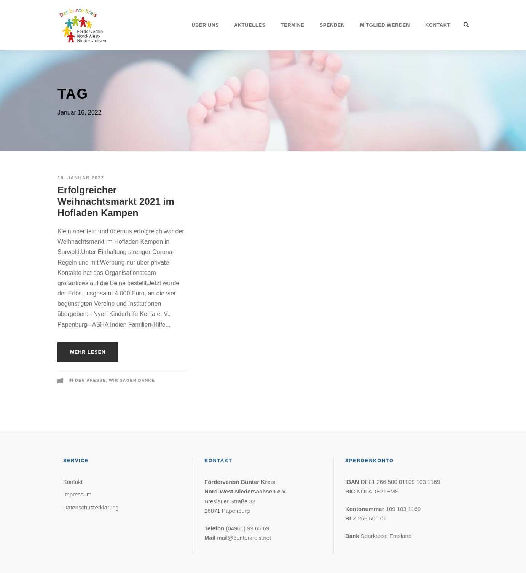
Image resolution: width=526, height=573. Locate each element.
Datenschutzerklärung (91, 507)
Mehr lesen (87, 352)
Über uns (205, 25)
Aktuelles (250, 25)
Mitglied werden (385, 25)
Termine (292, 25)
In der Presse (87, 380)
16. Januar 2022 (80, 177)
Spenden (332, 25)
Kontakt (437, 25)
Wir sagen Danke (132, 380)
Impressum (77, 494)
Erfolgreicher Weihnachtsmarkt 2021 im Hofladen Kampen (115, 201)
